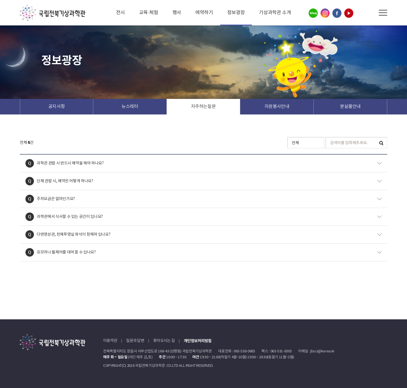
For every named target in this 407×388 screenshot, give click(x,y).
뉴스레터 (130, 106)
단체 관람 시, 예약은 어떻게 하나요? (65, 181)
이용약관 (110, 341)
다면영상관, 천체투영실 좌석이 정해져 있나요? (73, 234)
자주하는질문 (203, 106)
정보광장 (236, 13)
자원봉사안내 (277, 106)
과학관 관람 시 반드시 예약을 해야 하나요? (70, 163)
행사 (176, 13)
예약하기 (204, 13)
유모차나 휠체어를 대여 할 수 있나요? (66, 252)
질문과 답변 (135, 341)
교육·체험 (148, 13)
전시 (120, 13)
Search (370, 13)
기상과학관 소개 (275, 13)
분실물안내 (350, 106)
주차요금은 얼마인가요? (56, 199)
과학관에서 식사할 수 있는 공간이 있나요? (70, 216)
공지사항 (56, 106)
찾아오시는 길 (164, 341)
